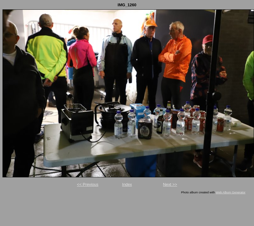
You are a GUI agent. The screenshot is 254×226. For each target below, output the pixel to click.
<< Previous (87, 184)
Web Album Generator (231, 192)
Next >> (170, 184)
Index (127, 184)
